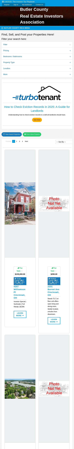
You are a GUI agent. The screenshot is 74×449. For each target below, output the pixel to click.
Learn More (20, 314)
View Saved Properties (11, 134)
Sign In (16, 4)
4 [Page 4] (22, 141)
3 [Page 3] (19, 141)
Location (6, 68)
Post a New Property (32, 134)
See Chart (37, 120)
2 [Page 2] (16, 141)
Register (7, 4)
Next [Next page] (27, 141)
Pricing (6, 51)
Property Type (9, 62)
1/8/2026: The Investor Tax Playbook (18, 2)
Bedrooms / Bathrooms (12, 56)
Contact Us (39, 4)
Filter (5, 45)
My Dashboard (27, 4)
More (5, 74)
